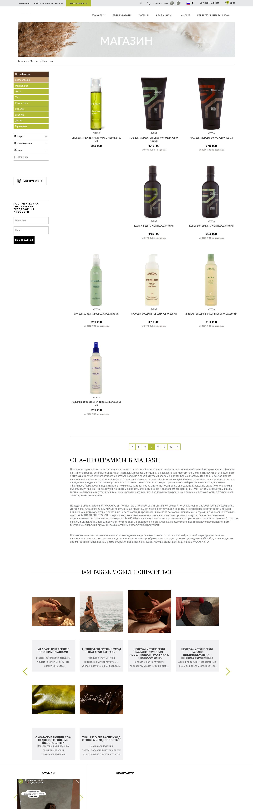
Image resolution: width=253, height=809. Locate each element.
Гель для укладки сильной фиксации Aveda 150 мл (152, 137)
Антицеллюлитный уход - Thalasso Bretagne (101, 557)
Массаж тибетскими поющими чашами (53, 557)
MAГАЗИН (143, 15)
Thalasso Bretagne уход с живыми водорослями (101, 645)
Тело (22, 97)
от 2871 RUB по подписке (153, 320)
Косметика (48, 61)
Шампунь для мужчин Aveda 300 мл (97, 223)
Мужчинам (25, 126)
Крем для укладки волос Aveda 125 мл (208, 137)
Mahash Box (26, 85)
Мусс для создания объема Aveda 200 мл (97, 309)
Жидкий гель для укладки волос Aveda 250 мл (152, 309)
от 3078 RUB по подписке (97, 234)
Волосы (24, 108)
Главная (22, 61)
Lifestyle (24, 114)
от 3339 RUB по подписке (153, 148)
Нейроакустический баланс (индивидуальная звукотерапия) (197, 560)
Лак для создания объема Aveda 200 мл (208, 223)
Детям (23, 120)
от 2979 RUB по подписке (97, 320)
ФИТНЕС (185, 15)
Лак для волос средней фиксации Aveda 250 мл (208, 309)
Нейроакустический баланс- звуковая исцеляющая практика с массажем (149, 560)
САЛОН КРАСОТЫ (122, 15)
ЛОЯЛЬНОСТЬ (163, 15)
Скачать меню (34, 181)
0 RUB (230, 3)
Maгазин (34, 61)
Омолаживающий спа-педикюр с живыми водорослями (53, 647)
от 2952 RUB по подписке (208, 234)
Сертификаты (27, 74)
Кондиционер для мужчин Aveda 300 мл (152, 223)
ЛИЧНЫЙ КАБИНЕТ (209, 3)
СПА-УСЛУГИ (98, 15)
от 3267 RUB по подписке (153, 234)
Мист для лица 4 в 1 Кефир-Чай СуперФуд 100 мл (98, 137)
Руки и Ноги (26, 103)
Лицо (23, 91)
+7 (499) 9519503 (157, 3)
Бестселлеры (27, 79)
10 (169, 353)
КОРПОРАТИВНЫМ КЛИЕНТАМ (213, 15)
